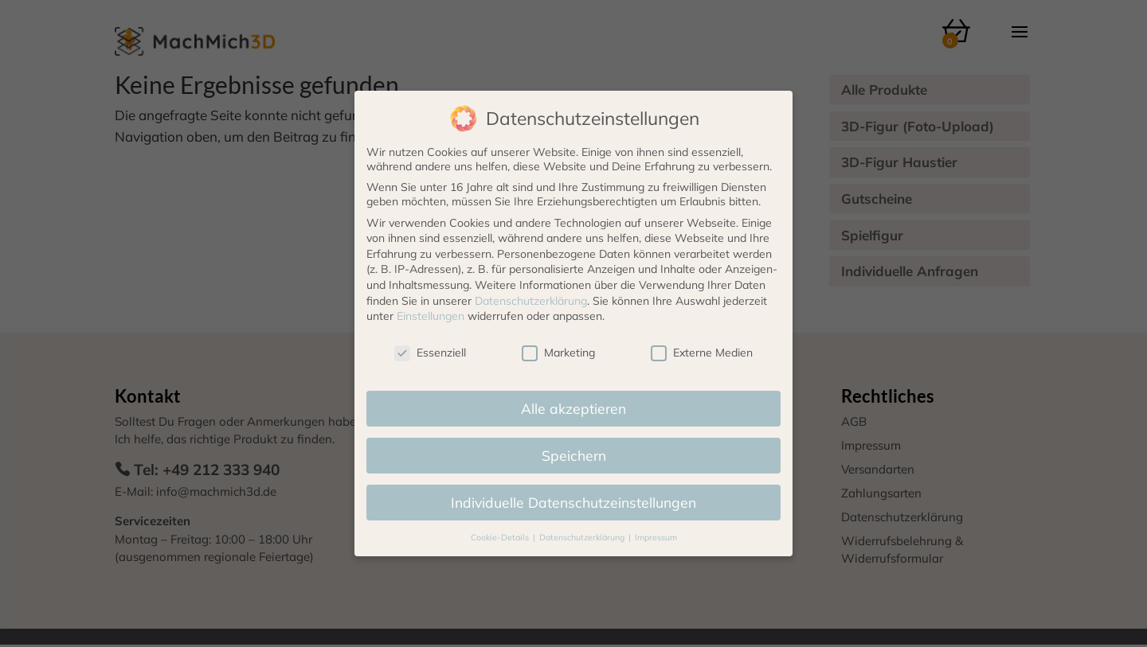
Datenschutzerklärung (531, 301)
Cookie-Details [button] (501, 537)
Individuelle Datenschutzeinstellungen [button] (573, 502)
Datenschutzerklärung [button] (583, 537)
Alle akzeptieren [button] (573, 408)
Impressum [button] (656, 537)
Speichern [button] (574, 455)
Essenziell (430, 352)
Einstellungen (430, 316)
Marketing (558, 352)
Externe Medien (702, 352)
